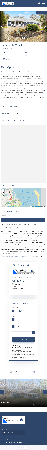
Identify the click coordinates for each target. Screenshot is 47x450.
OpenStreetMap (38, 209)
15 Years (22, 308)
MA (12, 255)
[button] (2, 28)
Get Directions (38, 218)
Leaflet (32, 209)
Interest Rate (15, 328)
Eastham (24, 255)
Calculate (23, 338)
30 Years (15, 308)
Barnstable (17, 255)
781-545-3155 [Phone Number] (8, 435)
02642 (29, 255)
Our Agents (14, 289)
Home (2, 255)
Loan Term (15, 305)
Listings (8, 255)
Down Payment (16, 321)
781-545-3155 (18, 279)
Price (13, 314)
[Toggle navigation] (43, 4)
